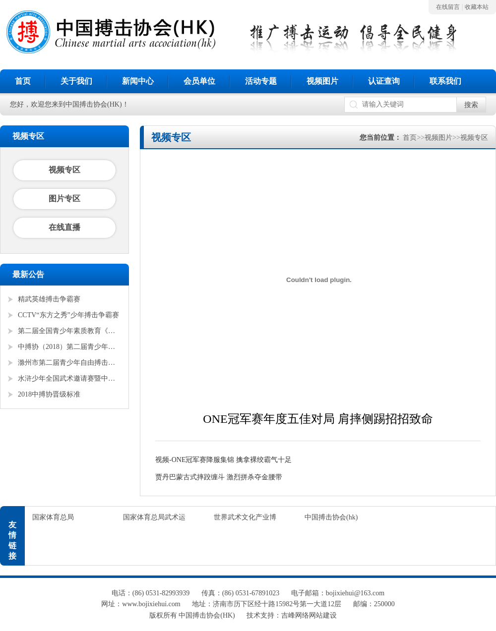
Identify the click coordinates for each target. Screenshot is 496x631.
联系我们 (445, 81)
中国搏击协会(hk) (331, 517)
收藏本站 (477, 6)
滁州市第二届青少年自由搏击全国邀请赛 (69, 362)
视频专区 (64, 170)
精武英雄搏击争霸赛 (49, 299)
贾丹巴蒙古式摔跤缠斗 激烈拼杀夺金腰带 (218, 477)
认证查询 (384, 81)
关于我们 (76, 81)
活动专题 (261, 81)
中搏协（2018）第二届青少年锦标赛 (69, 346)
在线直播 (64, 227)
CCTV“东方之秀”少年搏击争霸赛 (68, 315)
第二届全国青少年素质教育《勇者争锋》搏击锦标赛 (69, 331)
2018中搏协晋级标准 (49, 394)
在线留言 (448, 6)
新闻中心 (138, 81)
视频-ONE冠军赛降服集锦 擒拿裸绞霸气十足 (223, 459)
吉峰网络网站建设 (309, 615)
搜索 (471, 105)
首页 (23, 81)
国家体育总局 (53, 517)
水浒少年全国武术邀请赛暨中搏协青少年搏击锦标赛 (69, 378)
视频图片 (322, 81)
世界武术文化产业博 (245, 517)
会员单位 (199, 81)
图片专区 (64, 198)
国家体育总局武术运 (154, 517)
